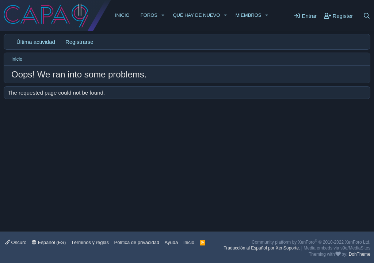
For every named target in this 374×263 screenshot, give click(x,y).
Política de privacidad (137, 242)
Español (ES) (49, 242)
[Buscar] (366, 15)
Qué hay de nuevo (196, 15)
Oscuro (16, 242)
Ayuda (171, 242)
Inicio (122, 15)
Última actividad (35, 42)
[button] (163, 15)
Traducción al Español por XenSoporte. (262, 248)
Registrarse (79, 42)
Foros (149, 15)
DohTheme (359, 254)
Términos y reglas (90, 242)
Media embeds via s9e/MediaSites (337, 248)
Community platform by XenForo (311, 242)
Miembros (249, 15)
